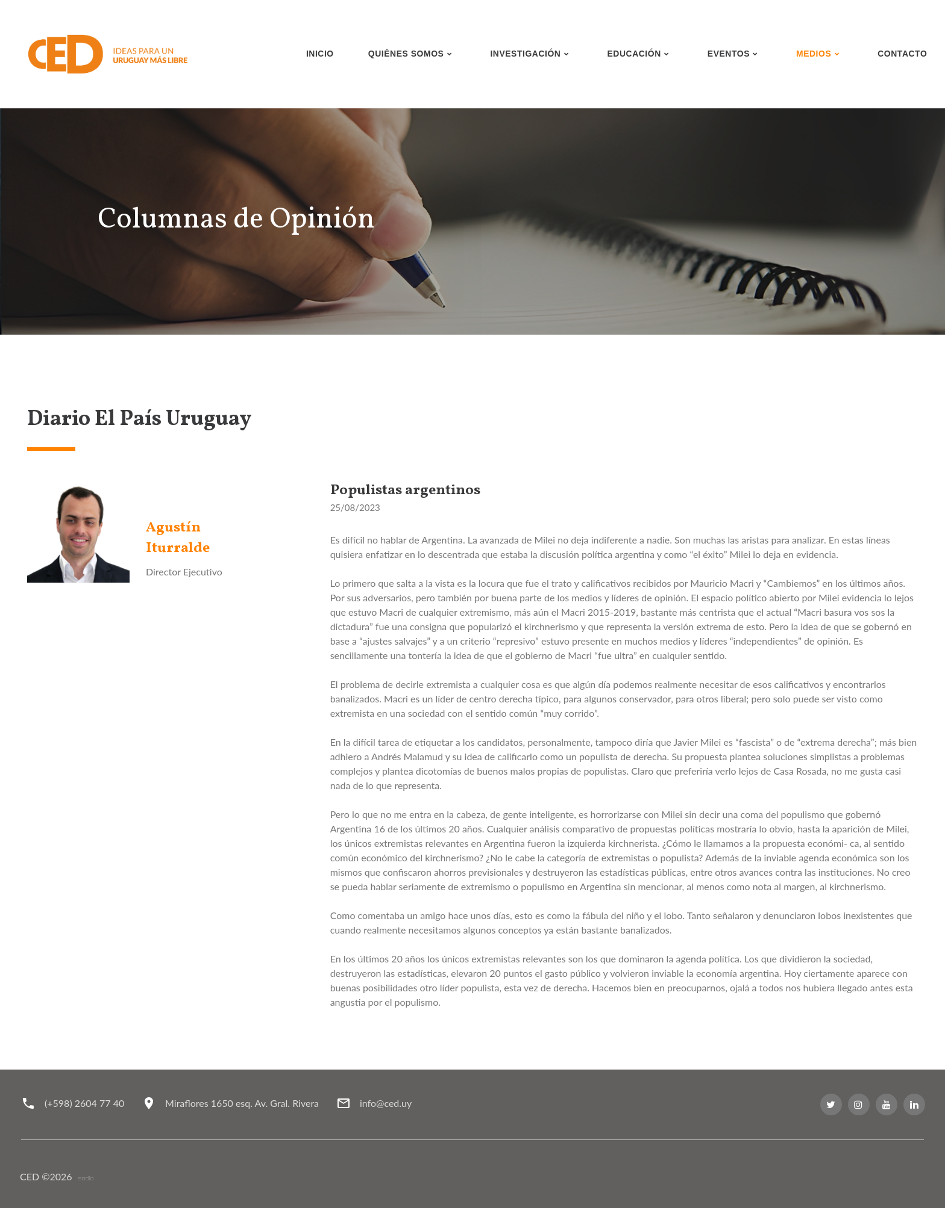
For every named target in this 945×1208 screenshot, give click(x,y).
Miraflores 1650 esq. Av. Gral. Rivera (242, 1103)
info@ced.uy (386, 1103)
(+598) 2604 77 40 (84, 1103)
